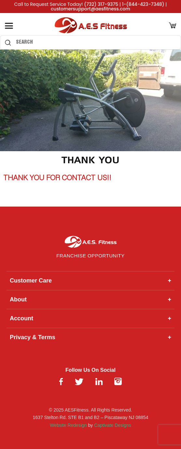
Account (90, 318)
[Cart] (172, 26)
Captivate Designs (112, 425)
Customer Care (90, 280)
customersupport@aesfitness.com (90, 9)
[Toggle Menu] (9, 26)
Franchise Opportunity (90, 255)
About (90, 299)
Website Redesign (68, 425)
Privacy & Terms (90, 337)
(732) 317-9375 (101, 4)
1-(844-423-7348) (143, 4)
